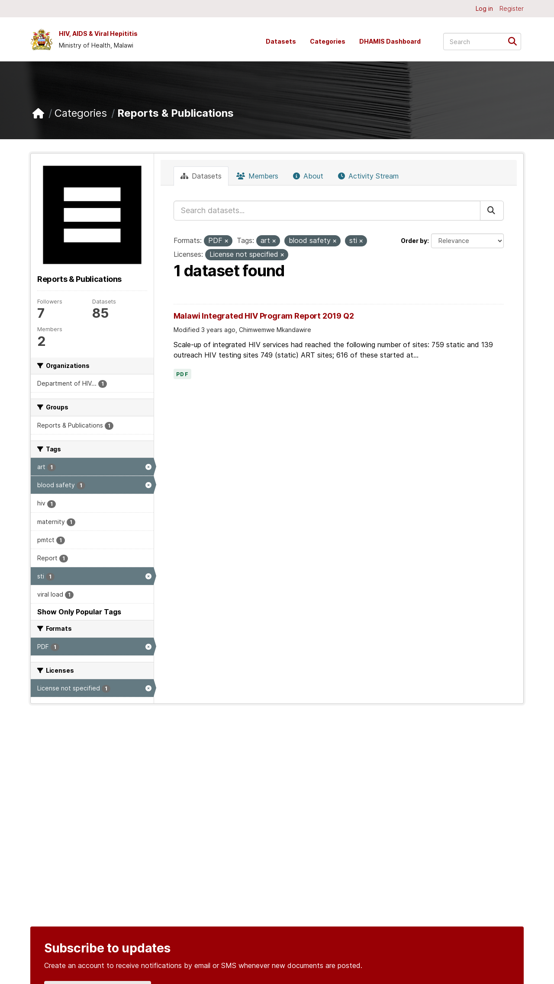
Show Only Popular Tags (79, 611)
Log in (484, 8)
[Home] (38, 113)
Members (257, 176)
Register (511, 8)
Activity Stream (368, 176)
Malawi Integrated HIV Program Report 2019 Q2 (264, 315)
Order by (414, 240)
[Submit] (515, 41)
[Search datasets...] (482, 41)
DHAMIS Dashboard (390, 41)
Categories (327, 41)
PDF (182, 374)
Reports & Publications (175, 113)
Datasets (281, 41)
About (308, 176)
